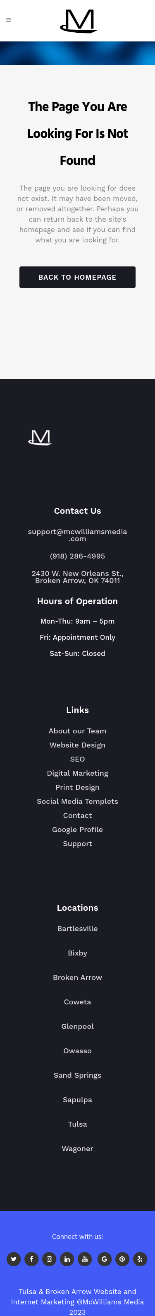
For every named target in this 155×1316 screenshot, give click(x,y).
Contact (77, 815)
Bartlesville (77, 932)
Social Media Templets (77, 801)
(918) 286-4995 (77, 556)
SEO (77, 758)
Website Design (78, 744)
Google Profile (77, 829)
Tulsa (77, 1127)
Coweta (77, 1005)
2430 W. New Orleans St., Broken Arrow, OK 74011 (77, 577)
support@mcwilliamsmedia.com (77, 535)
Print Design (77, 787)
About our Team (77, 730)
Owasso (77, 1054)
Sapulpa (77, 1103)
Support (77, 843)
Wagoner (77, 1152)
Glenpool (77, 1030)
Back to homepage (77, 277)
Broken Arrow (77, 981)
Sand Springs (77, 1078)
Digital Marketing (77, 773)
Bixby (77, 956)
